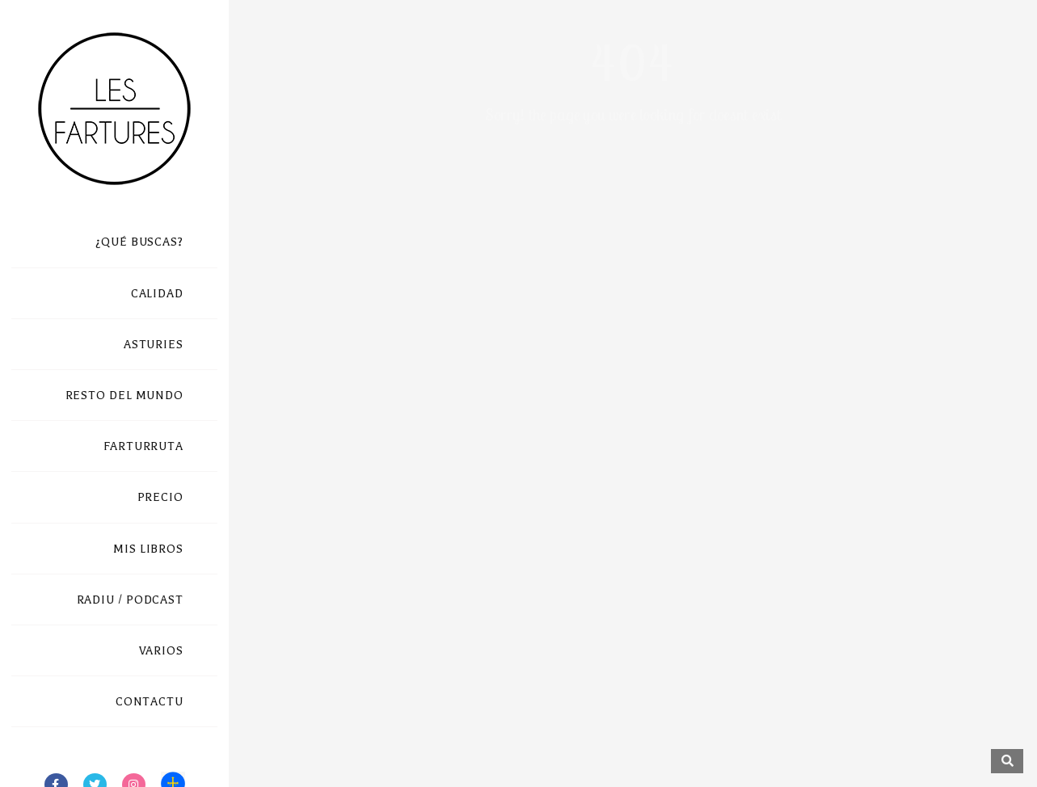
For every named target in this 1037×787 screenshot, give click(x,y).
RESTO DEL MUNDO (124, 395)
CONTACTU (149, 702)
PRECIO (160, 497)
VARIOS (161, 651)
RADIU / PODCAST (130, 600)
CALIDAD (157, 294)
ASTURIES (153, 344)
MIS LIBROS (148, 549)
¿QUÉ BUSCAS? (139, 242)
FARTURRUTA (143, 446)
